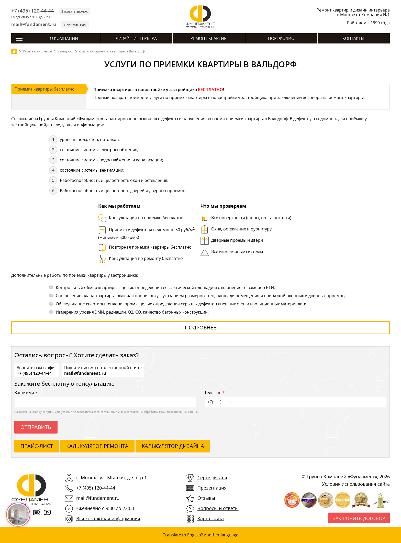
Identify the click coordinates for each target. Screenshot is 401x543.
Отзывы (206, 498)
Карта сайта (210, 518)
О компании (64, 38)
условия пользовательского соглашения (89, 412)
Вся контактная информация (108, 518)
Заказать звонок (74, 11)
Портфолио (281, 38)
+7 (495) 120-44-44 (32, 11)
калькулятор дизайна (173, 445)
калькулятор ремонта (97, 445)
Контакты (353, 38)
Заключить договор (359, 518)
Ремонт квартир (209, 38)
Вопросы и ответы (218, 508)
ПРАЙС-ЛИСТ (36, 445)
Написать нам (75, 25)
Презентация (212, 488)
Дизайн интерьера (136, 38)
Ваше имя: (105, 398)
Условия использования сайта (356, 484)
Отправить (35, 427)
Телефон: (295, 398)
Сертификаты (212, 477)
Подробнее (200, 327)
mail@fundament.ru (33, 24)
